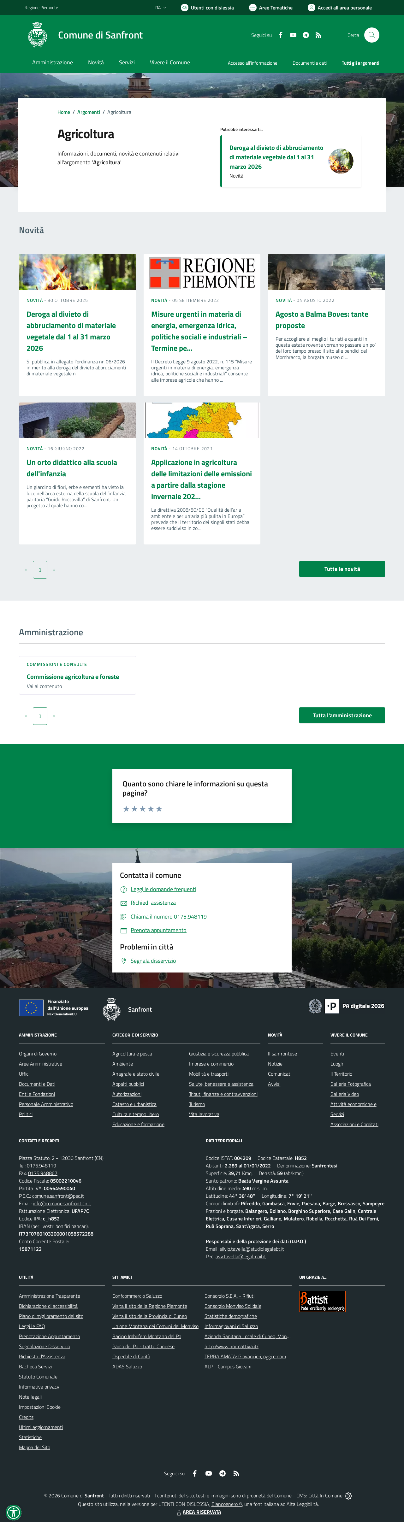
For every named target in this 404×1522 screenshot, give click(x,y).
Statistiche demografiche (231, 1316)
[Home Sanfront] (84, 35)
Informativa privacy (39, 1386)
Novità (35, 300)
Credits (26, 1417)
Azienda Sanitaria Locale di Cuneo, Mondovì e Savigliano (263, 1336)
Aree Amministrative (40, 1063)
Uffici (24, 1074)
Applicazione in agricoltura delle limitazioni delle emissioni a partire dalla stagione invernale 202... (201, 479)
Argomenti (88, 112)
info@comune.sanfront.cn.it (62, 1203)
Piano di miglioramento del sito (51, 1316)
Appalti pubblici (128, 1084)
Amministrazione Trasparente (49, 1296)
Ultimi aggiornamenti (41, 1427)
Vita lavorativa (204, 1114)
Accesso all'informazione (252, 63)
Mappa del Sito (34, 1447)
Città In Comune (325, 1495)
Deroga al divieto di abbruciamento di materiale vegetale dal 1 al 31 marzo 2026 (276, 157)
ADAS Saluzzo (127, 1366)
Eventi (337, 1053)
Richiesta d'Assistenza (42, 1356)
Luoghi (337, 1063)
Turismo (197, 1104)
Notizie (275, 1063)
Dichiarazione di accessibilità (48, 1306)
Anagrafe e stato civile (135, 1074)
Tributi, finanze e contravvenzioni (223, 1094)
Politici (26, 1114)
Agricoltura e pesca (132, 1053)
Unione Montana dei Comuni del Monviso (155, 1326)
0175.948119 (41, 1165)
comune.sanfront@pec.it (58, 1196)
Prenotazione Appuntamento (49, 1336)
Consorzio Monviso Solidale (233, 1306)
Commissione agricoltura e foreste (73, 676)
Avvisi (274, 1084)
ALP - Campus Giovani (228, 1366)
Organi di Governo (37, 1053)
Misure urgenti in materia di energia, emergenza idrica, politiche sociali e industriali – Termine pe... (199, 331)
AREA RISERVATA (198, 1512)
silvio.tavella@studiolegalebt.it (252, 1249)
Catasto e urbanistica (134, 1104)
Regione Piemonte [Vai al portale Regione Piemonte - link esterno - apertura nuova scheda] (41, 7)
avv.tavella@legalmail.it (241, 1256)
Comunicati (279, 1074)
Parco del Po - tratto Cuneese (143, 1346)
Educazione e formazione (138, 1124)
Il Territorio (341, 1074)
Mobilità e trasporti (209, 1074)
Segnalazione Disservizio (44, 1346)
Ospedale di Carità (131, 1356)
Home (63, 112)
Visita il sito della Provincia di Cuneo (149, 1316)
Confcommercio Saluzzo (137, 1296)
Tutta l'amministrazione (342, 715)
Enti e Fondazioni (37, 1094)
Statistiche (30, 1437)
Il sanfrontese (282, 1053)
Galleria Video (344, 1094)
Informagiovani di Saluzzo (231, 1326)
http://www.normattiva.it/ (231, 1346)
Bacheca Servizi (35, 1366)
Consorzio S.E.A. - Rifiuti (229, 1296)
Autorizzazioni (126, 1094)
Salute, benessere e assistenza (221, 1084)
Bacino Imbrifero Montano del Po (146, 1336)
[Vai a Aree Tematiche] (270, 7)
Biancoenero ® (226, 1504)
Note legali (30, 1397)
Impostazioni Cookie (40, 1407)
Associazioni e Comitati (354, 1124)
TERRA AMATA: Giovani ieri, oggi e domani (248, 1356)
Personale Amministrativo (46, 1104)
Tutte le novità (342, 569)
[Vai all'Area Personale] (339, 7)
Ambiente (122, 1063)
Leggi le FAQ (32, 1326)
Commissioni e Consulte (57, 664)
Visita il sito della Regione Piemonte (149, 1306)
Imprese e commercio (211, 1063)
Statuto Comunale (38, 1376)
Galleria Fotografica (350, 1084)
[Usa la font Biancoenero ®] (207, 7)
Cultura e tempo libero (135, 1114)
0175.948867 (42, 1173)
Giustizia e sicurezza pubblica (219, 1053)
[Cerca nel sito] (371, 35)
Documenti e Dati (37, 1084)
